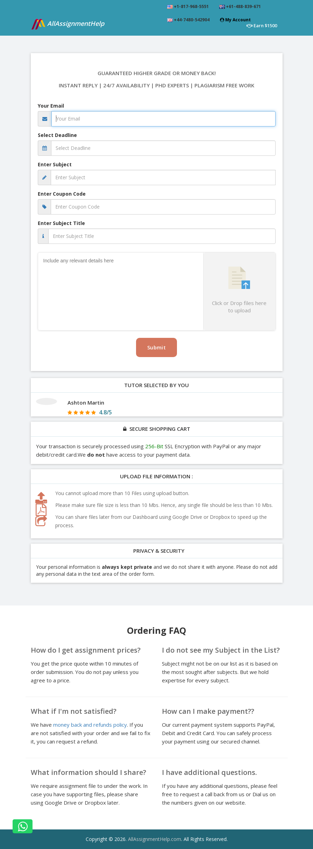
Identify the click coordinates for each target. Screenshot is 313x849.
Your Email (51, 105)
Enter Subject (55, 164)
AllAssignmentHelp (67, 24)
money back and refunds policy (90, 724)
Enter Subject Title (61, 223)
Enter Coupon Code (62, 193)
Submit (156, 347)
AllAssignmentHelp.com (154, 839)
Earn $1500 (262, 25)
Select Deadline (57, 135)
